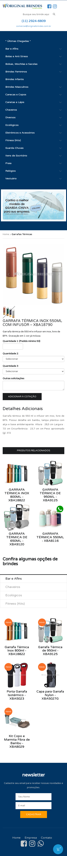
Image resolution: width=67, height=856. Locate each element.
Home (6, 234)
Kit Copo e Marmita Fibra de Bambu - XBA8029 (17, 741)
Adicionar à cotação (22, 396)
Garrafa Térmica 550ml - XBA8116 (50, 537)
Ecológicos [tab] (13, 595)
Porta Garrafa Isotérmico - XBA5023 (17, 694)
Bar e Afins (11, 48)
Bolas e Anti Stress (16, 56)
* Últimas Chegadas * (18, 41)
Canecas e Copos (15, 94)
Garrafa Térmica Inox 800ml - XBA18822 (16, 495)
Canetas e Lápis (14, 102)
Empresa (31, 837)
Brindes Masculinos (16, 86)
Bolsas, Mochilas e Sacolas (21, 64)
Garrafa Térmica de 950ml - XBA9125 (50, 495)
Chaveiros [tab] (12, 587)
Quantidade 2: (11, 353)
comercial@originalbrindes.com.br (33, 26)
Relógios (10, 170)
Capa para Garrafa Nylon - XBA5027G (50, 694)
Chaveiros (11, 109)
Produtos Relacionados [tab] (33, 450)
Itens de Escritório (16, 155)
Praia (8, 163)
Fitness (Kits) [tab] (15, 604)
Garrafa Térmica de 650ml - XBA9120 (16, 539)
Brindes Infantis (14, 79)
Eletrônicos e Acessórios (20, 132)
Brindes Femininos (16, 71)
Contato (46, 837)
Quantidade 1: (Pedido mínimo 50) (21, 341)
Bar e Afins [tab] (13, 578)
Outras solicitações (13, 378)
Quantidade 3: (11, 366)
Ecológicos (12, 125)
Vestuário (11, 178)
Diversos (10, 117)
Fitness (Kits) (13, 140)
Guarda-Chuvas (14, 147)
